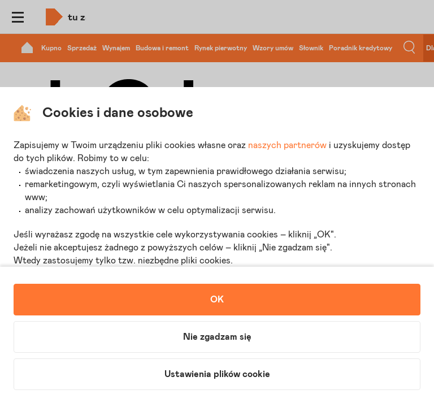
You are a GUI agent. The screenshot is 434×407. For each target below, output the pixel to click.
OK (217, 299)
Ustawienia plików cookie (217, 374)
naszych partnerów (287, 145)
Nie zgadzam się (217, 336)
